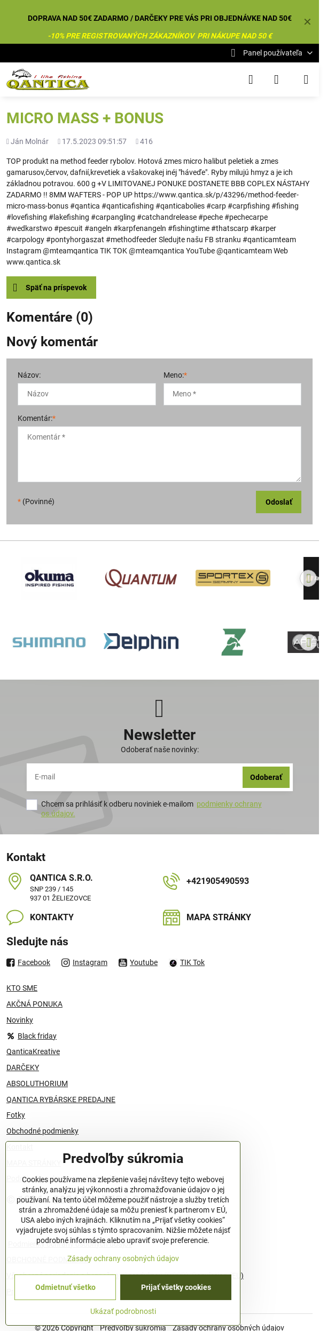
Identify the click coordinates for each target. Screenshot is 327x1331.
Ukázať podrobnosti (123, 1311)
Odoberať (266, 777)
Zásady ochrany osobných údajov (123, 1258)
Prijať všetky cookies (176, 1287)
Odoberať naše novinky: (160, 749)
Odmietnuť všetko (65, 1287)
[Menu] (306, 79)
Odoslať (279, 502)
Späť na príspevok (50, 287)
